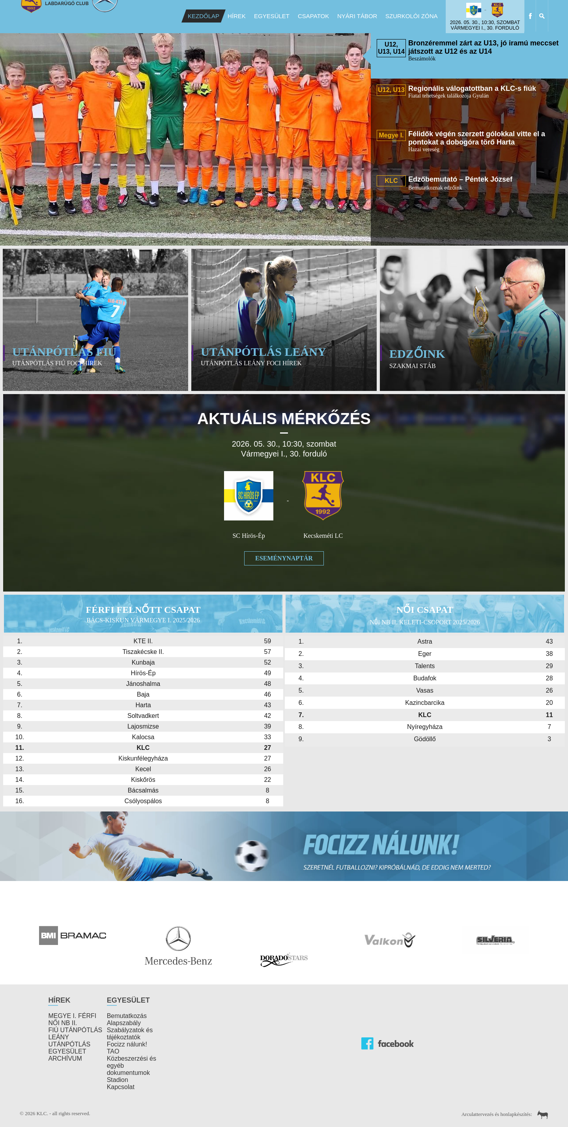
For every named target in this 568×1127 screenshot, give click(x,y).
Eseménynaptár (284, 558)
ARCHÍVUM (65, 1058)
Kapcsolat (121, 1087)
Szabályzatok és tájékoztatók (130, 1034)
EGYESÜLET (67, 1051)
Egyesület (272, 16)
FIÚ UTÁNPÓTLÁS (75, 1030)
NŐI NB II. (62, 1023)
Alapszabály (124, 1023)
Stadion (117, 1079)
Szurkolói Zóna (411, 16)
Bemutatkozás (127, 1015)
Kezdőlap (203, 16)
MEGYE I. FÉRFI (72, 1015)
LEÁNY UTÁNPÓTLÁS (69, 1041)
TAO (113, 1051)
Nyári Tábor (357, 16)
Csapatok (313, 16)
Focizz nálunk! (127, 1044)
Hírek (237, 16)
